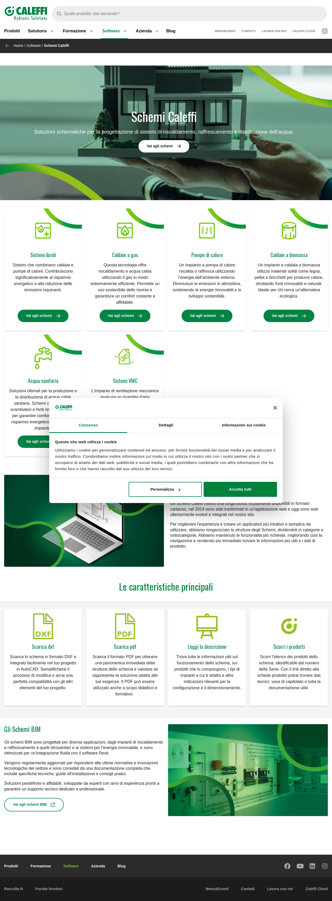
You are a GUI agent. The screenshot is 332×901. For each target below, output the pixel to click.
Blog (171, 31)
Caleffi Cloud (303, 31)
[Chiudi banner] (275, 408)
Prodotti (12, 31)
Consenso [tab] (88, 425)
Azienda (98, 866)
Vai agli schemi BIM (30, 804)
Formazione (41, 866)
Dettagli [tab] (166, 425)
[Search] (189, 13)
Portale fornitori (49, 889)
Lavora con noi (274, 31)
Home (18, 45)
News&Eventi (225, 31)
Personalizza (165, 489)
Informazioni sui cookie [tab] (244, 425)
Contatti (248, 31)
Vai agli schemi (160, 146)
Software (33, 45)
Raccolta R (13, 889)
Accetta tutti (240, 489)
